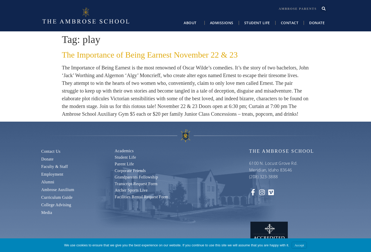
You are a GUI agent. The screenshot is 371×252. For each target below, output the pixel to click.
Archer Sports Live (131, 190)
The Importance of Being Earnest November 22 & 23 (150, 54)
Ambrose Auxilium (57, 189)
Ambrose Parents (298, 9)
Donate (317, 22)
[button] (323, 8)
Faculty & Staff (54, 166)
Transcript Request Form (136, 184)
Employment (52, 174)
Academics (124, 151)
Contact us (51, 151)
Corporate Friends (130, 170)
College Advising (56, 205)
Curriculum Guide (57, 197)
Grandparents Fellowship (136, 177)
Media (46, 212)
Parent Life (124, 164)
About (191, 22)
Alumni (47, 182)
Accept (299, 245)
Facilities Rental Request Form (141, 197)
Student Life (257, 22)
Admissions (221, 22)
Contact (290, 22)
